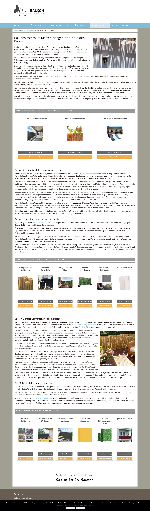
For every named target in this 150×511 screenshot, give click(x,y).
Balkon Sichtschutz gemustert (83, 325)
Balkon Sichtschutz (27, 30)
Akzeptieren (70, 508)
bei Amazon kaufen (35, 157)
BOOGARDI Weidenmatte (75, 119)
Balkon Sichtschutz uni (43, 398)
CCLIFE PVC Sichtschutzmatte (35, 119)
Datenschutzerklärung (23, 498)
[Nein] (147, 506)
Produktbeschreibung (35, 153)
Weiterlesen (80, 508)
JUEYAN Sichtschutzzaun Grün (104, 421)
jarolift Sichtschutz (124, 419)
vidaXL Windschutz (124, 267)
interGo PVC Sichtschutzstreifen (114, 119)
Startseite (17, 30)
